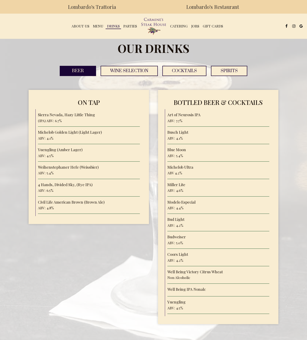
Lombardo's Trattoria (91, 8)
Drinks (113, 26)
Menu (98, 26)
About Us (80, 26)
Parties (130, 26)
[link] (153, 26)
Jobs (195, 26)
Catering (179, 26)
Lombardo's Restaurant (211, 8)
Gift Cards (213, 26)
